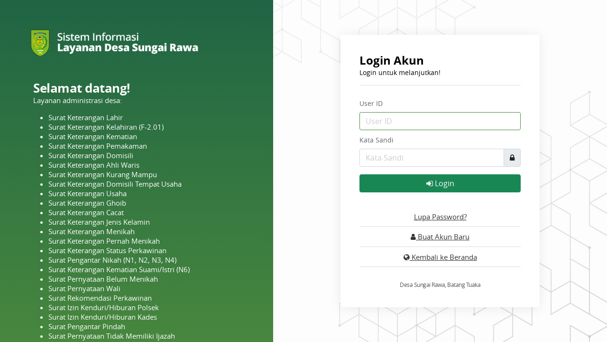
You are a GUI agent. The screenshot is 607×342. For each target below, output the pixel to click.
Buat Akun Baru (440, 236)
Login (440, 183)
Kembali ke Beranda (440, 257)
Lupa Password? (440, 216)
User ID (371, 103)
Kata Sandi (376, 139)
